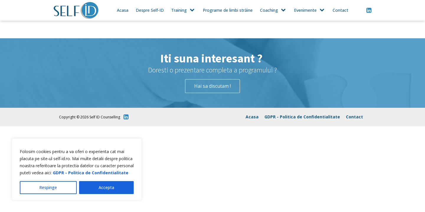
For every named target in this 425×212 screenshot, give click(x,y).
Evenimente (305, 10)
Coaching (269, 10)
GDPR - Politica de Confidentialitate (90, 172)
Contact (340, 10)
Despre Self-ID (150, 10)
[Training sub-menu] (193, 10)
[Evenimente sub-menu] (323, 10)
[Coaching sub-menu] (284, 10)
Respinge (48, 187)
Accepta (106, 187)
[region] (77, 169)
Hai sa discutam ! (212, 86)
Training (179, 10)
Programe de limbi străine (228, 10)
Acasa (122, 10)
